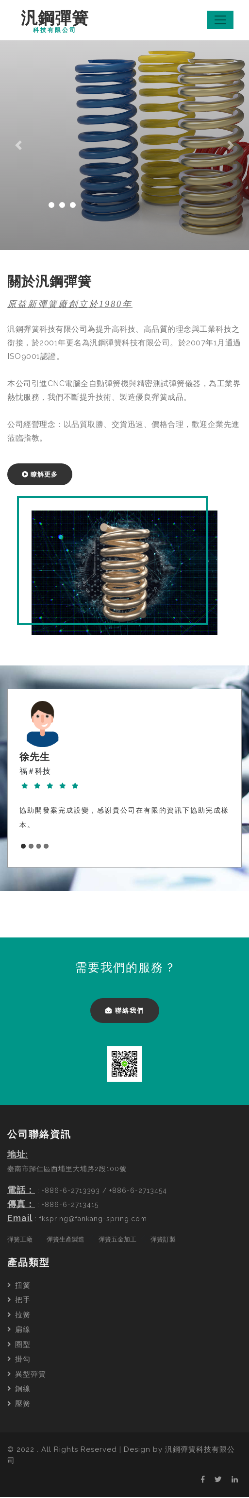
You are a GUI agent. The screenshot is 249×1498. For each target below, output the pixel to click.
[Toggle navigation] (220, 20)
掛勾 (19, 1360)
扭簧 (19, 1286)
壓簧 (19, 1404)
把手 (19, 1300)
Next (222, 776)
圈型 (19, 1345)
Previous (26, 776)
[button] (18, 146)
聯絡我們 (124, 1011)
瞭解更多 (40, 475)
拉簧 (19, 1315)
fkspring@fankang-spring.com (93, 1220)
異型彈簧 (26, 1375)
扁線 (19, 1330)
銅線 (19, 1389)
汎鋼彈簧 (56, 21)
